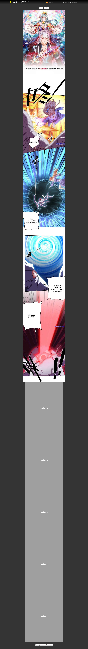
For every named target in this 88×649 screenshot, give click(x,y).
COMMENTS (68, 2)
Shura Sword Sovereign (24, 1)
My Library (75, 2)
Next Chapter (47, 7)
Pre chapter (41, 7)
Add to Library (51, 2)
